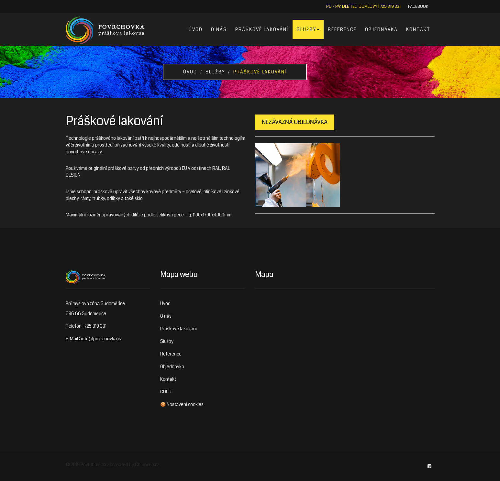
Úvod (196, 29)
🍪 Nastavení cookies (182, 404)
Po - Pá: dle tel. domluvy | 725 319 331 (363, 6)
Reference (342, 29)
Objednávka (381, 29)
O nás (219, 29)
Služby (215, 72)
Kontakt (418, 29)
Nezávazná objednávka (295, 122)
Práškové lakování (261, 29)
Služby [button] (308, 29)
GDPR (166, 391)
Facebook (418, 6)
